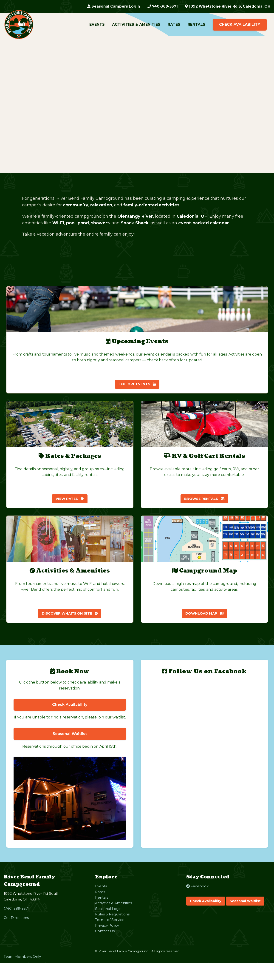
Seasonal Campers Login (109, 6)
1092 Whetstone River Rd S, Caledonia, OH (226, 6)
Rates (174, 25)
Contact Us (105, 931)
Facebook (197, 886)
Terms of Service (109, 919)
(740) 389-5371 (16, 908)
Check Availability (239, 25)
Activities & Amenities (136, 25)
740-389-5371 (159, 6)
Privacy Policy (107, 925)
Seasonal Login (108, 908)
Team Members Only (22, 956)
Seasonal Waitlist (245, 901)
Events (97, 25)
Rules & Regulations (112, 914)
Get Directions (16, 917)
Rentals (196, 25)
